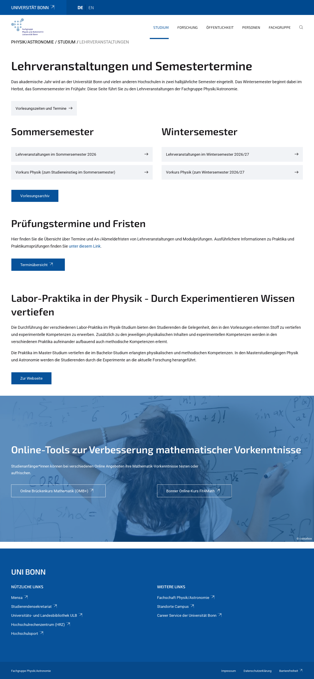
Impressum (228, 671)
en (91, 7)
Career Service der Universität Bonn (189, 615)
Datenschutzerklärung (257, 671)
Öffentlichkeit (220, 27)
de (80, 7)
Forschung (187, 27)
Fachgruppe (280, 27)
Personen (251, 27)
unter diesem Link (85, 246)
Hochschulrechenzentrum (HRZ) (41, 624)
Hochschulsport (27, 633)
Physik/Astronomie (32, 42)
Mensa (20, 597)
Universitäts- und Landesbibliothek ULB (47, 615)
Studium (161, 27)
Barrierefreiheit (291, 671)
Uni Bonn (28, 571)
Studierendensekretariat (34, 606)
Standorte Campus (176, 606)
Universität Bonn (33, 7)
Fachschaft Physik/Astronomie (186, 597)
